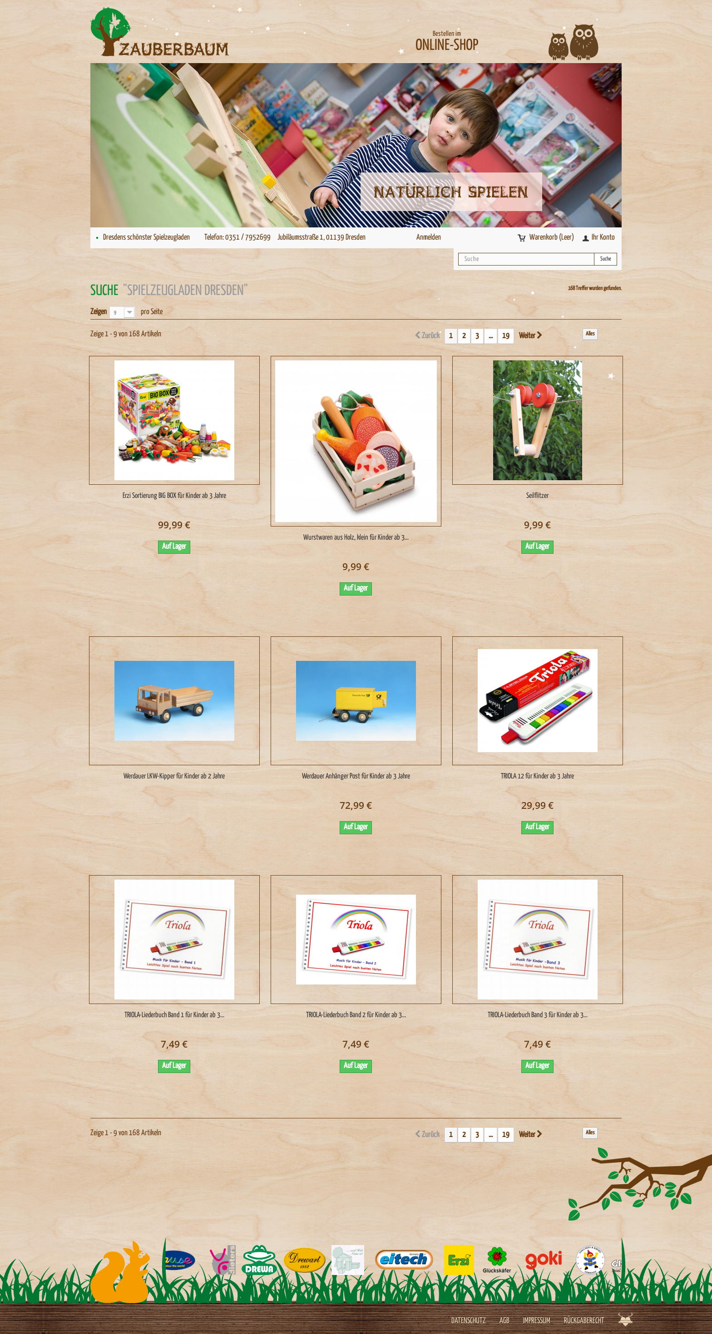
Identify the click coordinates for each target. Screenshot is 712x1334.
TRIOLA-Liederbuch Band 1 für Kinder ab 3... (174, 1015)
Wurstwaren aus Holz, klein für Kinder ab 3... (356, 537)
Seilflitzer (537, 495)
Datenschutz (468, 1321)
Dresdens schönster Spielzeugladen (146, 237)
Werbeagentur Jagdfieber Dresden (625, 1319)
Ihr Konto (603, 237)
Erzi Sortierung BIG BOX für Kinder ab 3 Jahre (174, 495)
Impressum (536, 1321)
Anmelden (428, 237)
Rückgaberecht (584, 1321)
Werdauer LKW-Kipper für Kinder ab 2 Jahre (174, 776)
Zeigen (98, 312)
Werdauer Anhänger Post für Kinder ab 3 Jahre (356, 776)
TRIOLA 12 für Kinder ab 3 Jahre (537, 776)
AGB (504, 1321)
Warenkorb (552, 237)
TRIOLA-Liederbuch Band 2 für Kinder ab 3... (356, 1015)
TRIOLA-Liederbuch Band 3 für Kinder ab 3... (538, 1015)
